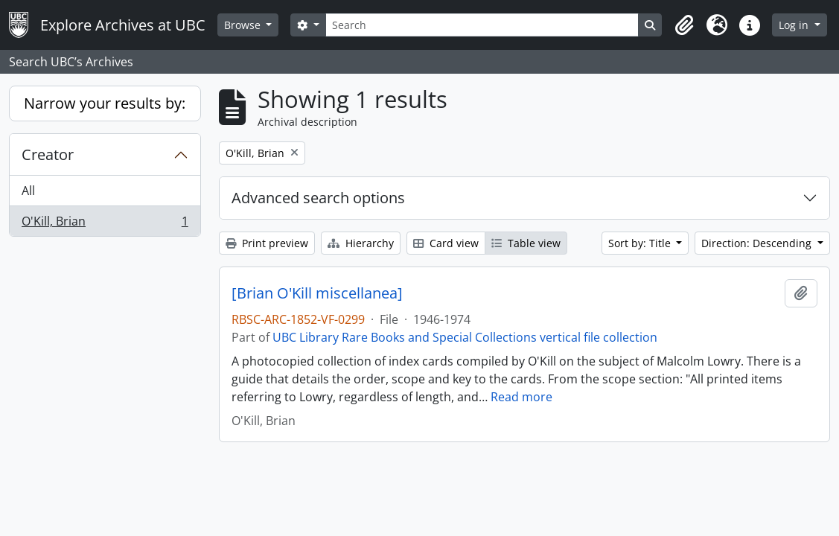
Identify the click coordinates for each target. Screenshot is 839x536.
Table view (526, 243)
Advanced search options (318, 198)
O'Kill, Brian (104, 224)
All (28, 190)
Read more (521, 397)
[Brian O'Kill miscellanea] (317, 293)
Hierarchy (361, 243)
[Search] (482, 24)
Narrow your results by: (104, 103)
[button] (684, 25)
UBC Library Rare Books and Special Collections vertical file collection (464, 337)
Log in (795, 25)
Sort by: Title (641, 243)
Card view (446, 243)
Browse (244, 25)
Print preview (267, 243)
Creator (48, 154)
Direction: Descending (757, 243)
